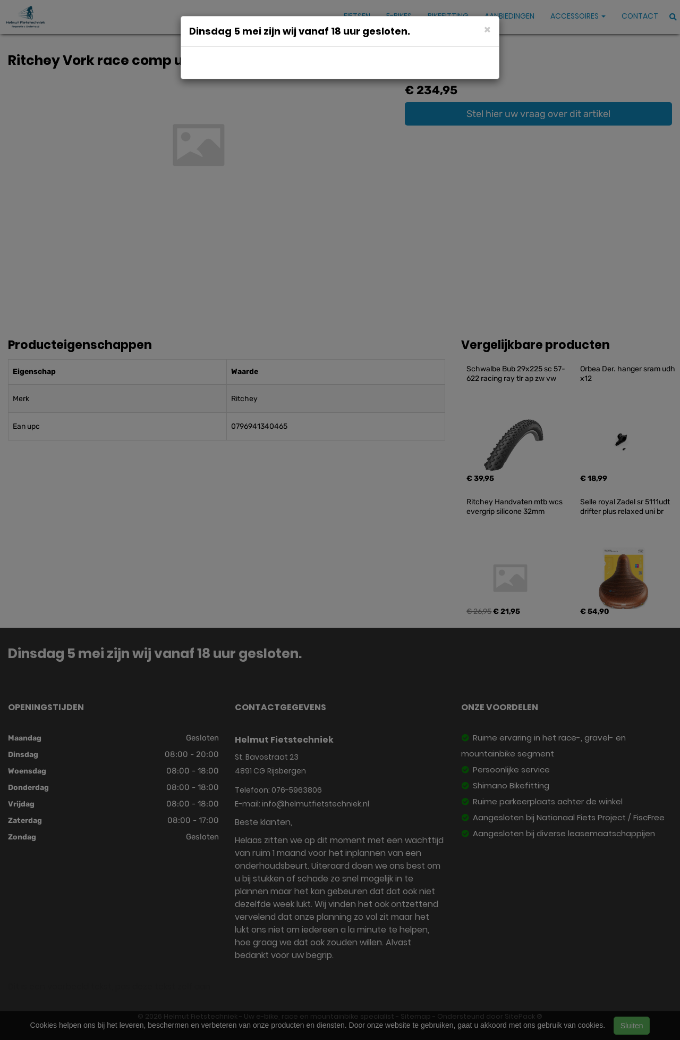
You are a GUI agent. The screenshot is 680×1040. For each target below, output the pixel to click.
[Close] (487, 29)
